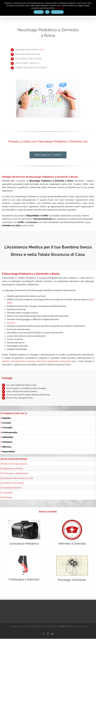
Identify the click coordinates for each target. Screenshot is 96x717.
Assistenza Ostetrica (12, 487)
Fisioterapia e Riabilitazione (15, 473)
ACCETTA (38, 12)
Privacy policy (60, 8)
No (47, 12)
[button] (48, 154)
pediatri (5, 361)
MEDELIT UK (64, 626)
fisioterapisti (66, 361)
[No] (93, 8)
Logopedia (7, 492)
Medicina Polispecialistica (14, 464)
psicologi (30, 361)
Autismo (11, 322)
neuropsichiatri (18, 361)
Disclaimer (74, 626)
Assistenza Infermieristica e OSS (17, 478)
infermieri (41, 361)
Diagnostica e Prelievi (12, 468)
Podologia (7, 497)
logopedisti (52, 361)
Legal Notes (83, 626)
